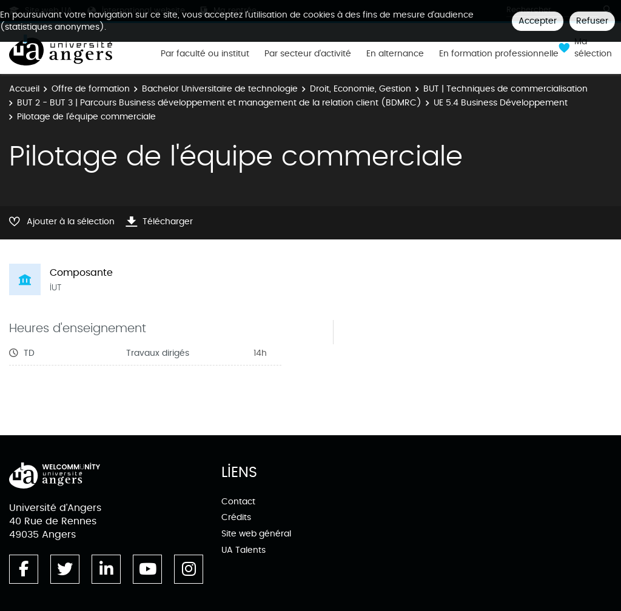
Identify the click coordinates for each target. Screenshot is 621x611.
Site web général (256, 533)
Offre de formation (91, 88)
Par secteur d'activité (307, 54)
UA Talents (243, 550)
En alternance (395, 54)
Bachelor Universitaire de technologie (220, 88)
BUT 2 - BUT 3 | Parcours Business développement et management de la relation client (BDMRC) (219, 102)
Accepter (538, 21)
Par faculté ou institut (205, 54)
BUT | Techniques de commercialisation (505, 88)
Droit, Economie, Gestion (360, 88)
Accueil (24, 88)
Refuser (592, 21)
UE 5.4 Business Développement (501, 102)
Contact (238, 501)
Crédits (236, 517)
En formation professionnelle (499, 54)
